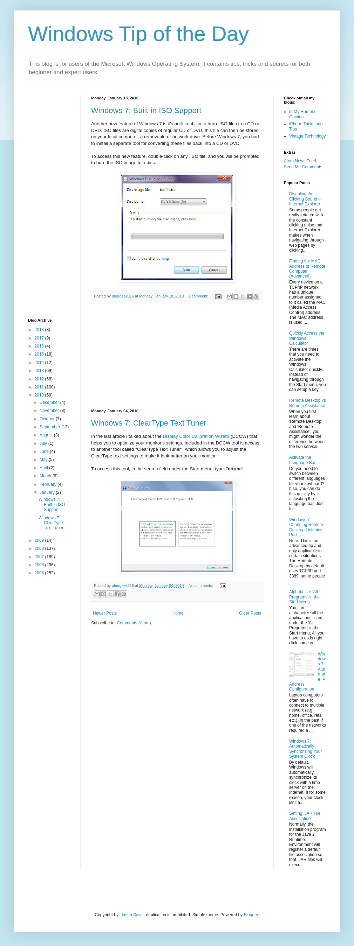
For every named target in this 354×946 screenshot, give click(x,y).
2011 (40, 387)
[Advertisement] (177, 356)
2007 (40, 556)
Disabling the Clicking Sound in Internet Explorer (305, 198)
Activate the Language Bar (302, 460)
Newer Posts (105, 613)
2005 (40, 572)
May (44, 459)
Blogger (251, 914)
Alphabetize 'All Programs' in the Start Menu (304, 596)
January (48, 492)
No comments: (201, 585)
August (47, 435)
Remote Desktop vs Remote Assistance (307, 403)
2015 (40, 354)
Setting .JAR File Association (304, 816)
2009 (40, 540)
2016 (40, 346)
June (45, 451)
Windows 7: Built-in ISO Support (146, 110)
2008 (40, 548)
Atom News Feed (300, 161)
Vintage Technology (307, 136)
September (50, 427)
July (44, 443)
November (50, 410)
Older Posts (250, 613)
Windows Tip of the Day (138, 33)
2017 (40, 338)
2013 (40, 370)
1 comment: (199, 296)
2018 (40, 329)
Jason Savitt (132, 914)
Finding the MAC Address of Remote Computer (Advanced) (307, 269)
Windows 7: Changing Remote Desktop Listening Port (306, 527)
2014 (40, 362)
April (44, 467)
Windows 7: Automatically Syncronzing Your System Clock (305, 749)
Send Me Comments (303, 166)
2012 (40, 379)
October (48, 418)
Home (178, 613)
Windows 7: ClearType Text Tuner (148, 423)
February (48, 484)
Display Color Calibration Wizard (196, 436)
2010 (40, 395)
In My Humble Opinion (302, 114)
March (46, 476)
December (50, 402)
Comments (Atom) (134, 623)
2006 (40, 564)
